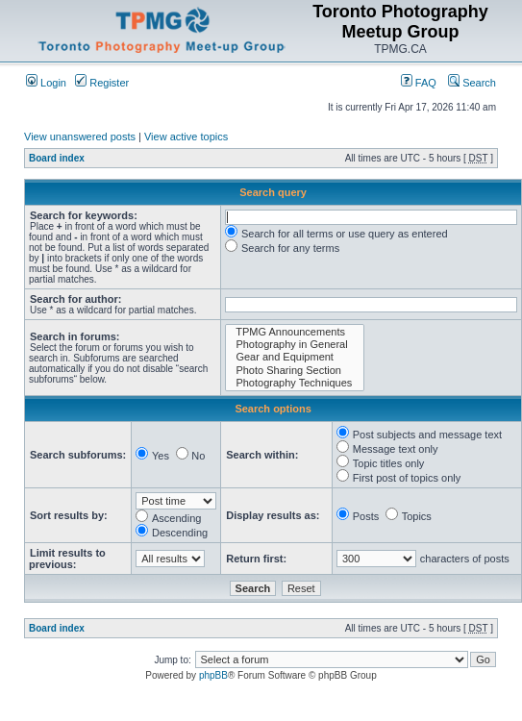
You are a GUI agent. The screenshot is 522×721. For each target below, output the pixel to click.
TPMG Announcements (294, 332)
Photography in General (294, 344)
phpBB (213, 675)
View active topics (186, 136)
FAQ (418, 82)
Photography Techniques (294, 383)
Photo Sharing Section (294, 370)
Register (102, 82)
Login (46, 82)
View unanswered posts (80, 136)
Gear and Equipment (294, 357)
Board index (57, 158)
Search (472, 82)
